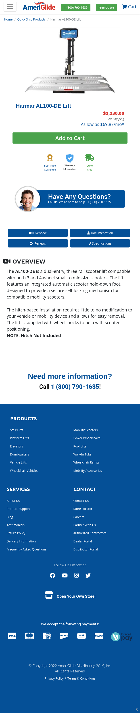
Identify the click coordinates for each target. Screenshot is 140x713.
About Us (13, 501)
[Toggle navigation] (10, 6)
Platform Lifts (19, 438)
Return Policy (16, 533)
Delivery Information (21, 541)
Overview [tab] (37, 233)
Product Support (18, 509)
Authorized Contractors (90, 533)
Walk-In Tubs (82, 454)
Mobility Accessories (87, 470)
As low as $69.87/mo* (102, 124)
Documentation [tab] (100, 233)
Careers (78, 517)
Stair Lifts (16, 430)
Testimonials (16, 525)
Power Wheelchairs (86, 438)
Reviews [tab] (38, 243)
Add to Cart (69, 138)
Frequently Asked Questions (26, 549)
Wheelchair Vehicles (24, 470)
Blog (10, 517)
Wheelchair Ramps (86, 462)
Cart (129, 7)
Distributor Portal (85, 549)
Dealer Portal (82, 541)
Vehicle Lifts (18, 462)
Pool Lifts (79, 446)
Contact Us (81, 501)
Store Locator (82, 509)
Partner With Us (84, 525)
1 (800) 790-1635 (75, 386)
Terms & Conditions (81, 678)
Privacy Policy (54, 678)
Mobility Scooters (85, 430)
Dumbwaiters (19, 454)
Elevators (16, 446)
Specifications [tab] (100, 243)
